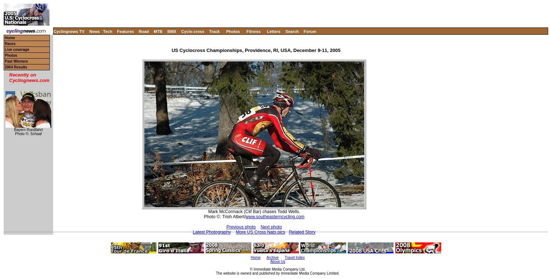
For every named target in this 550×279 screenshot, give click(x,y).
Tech (107, 31)
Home (10, 38)
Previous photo (241, 227)
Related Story (302, 232)
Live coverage (17, 50)
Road (144, 31)
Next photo (271, 227)
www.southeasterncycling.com (275, 216)
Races (10, 44)
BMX (171, 31)
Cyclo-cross (192, 31)
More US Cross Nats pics (260, 232)
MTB (158, 31)
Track (214, 31)
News (94, 31)
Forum (310, 31)
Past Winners (16, 61)
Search (292, 31)
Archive (272, 258)
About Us (277, 262)
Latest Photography (212, 232)
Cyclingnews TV (68, 31)
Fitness (253, 31)
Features (125, 31)
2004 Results (16, 67)
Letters (274, 31)
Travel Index (295, 258)
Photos (233, 31)
